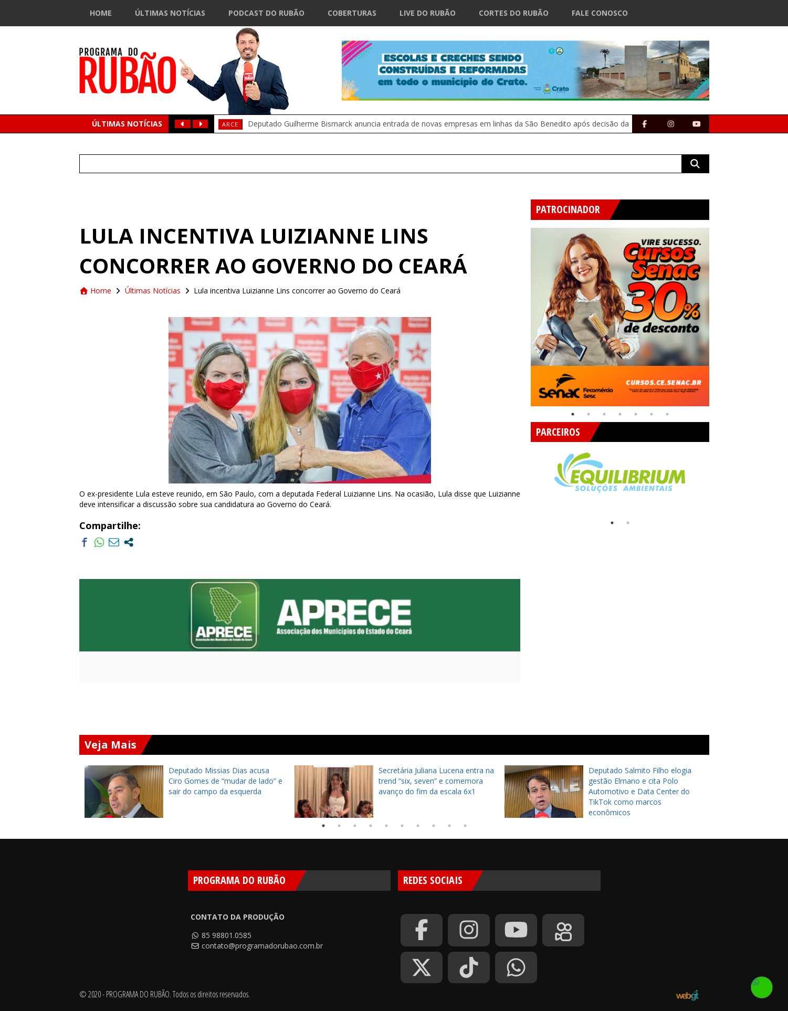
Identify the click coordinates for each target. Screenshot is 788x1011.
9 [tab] (449, 825)
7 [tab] (667, 414)
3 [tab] (604, 414)
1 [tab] (573, 414)
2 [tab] (588, 414)
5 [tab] (636, 414)
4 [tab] (620, 414)
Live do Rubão (428, 13)
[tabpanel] (620, 317)
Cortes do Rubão (514, 13)
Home (101, 13)
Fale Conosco (600, 13)
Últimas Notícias (170, 13)
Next (717, 313)
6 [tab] (651, 414)
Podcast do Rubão (266, 13)
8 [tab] (433, 825)
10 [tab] (465, 825)
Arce (230, 124)
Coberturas (352, 13)
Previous (523, 313)
